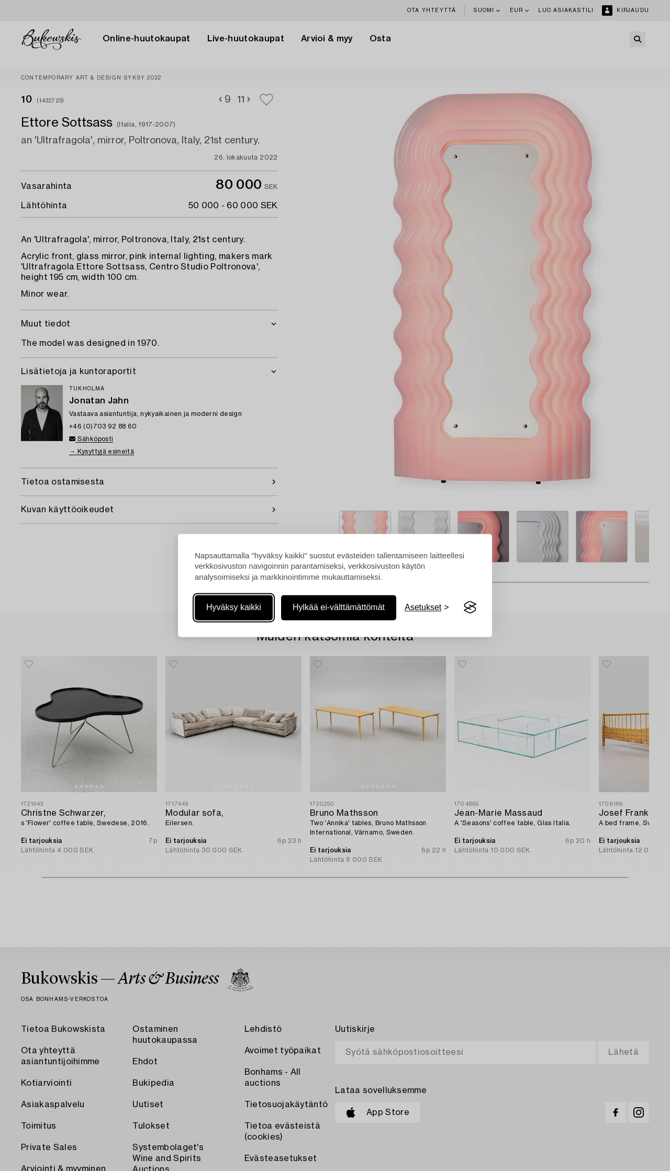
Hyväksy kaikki (233, 607)
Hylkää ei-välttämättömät (339, 607)
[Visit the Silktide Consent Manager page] (470, 607)
